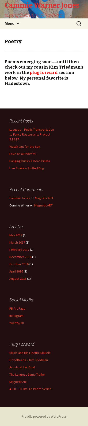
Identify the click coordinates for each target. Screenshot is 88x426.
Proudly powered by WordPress (44, 416)
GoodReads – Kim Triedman (28, 360)
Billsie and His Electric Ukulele (30, 353)
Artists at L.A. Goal (22, 367)
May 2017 (15, 235)
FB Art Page (17, 308)
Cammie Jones (19, 198)
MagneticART (44, 198)
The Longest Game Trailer (27, 374)
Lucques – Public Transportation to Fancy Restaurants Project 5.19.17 (31, 134)
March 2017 (17, 242)
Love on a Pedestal (22, 154)
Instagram (16, 316)
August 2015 (18, 278)
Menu (10, 23)
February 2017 (19, 250)
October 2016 (19, 264)
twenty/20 (16, 323)
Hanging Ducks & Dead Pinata (29, 161)
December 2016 (20, 257)
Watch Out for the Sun (24, 146)
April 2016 (16, 271)
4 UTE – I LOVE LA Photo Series (30, 389)
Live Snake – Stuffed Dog (26, 168)
